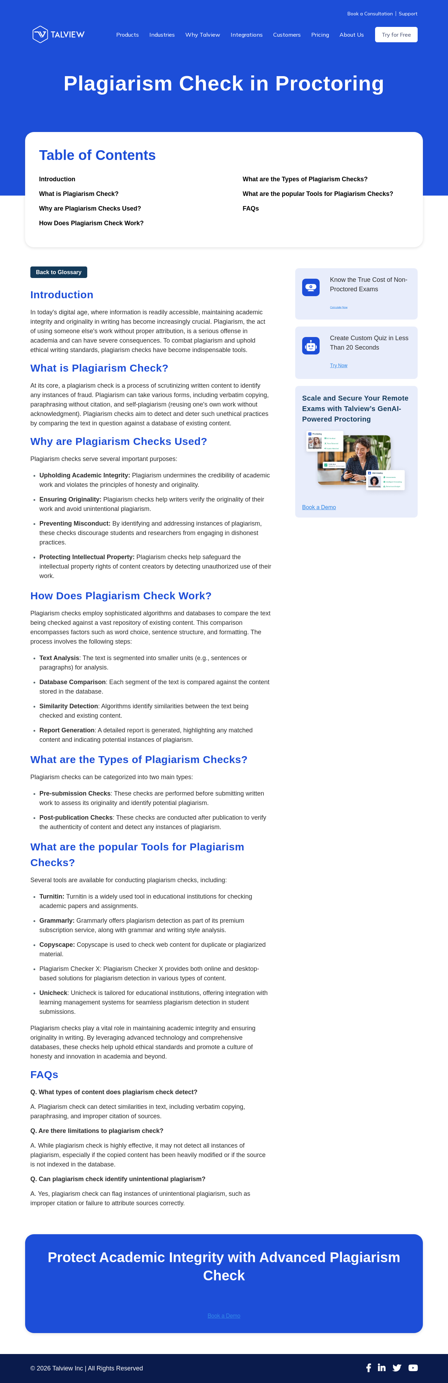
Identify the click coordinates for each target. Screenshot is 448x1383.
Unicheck (84, 992)
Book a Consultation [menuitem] (370, 13)
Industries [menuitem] (162, 34)
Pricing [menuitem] (320, 34)
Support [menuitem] (408, 13)
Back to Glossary (59, 272)
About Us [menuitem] (351, 34)
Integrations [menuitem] (247, 34)
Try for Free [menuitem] (396, 34)
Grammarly (91, 920)
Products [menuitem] (127, 34)
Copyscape (92, 944)
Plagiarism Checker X (133, 968)
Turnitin (76, 896)
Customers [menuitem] (287, 34)
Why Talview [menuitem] (202, 34)
